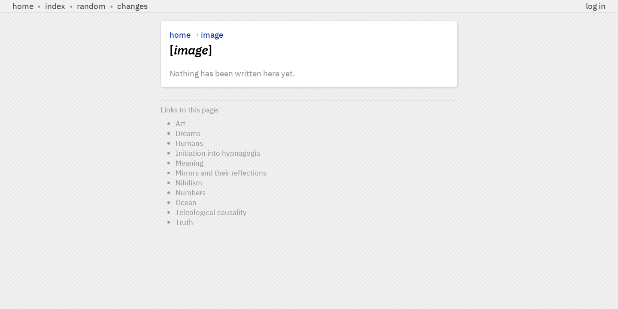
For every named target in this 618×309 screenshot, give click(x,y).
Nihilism (189, 183)
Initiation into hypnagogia (218, 153)
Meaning (189, 163)
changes (132, 5)
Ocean (186, 202)
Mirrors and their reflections (221, 173)
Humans (189, 143)
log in (596, 5)
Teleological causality (211, 212)
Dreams (188, 133)
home (22, 5)
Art (180, 123)
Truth (184, 222)
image (212, 34)
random (91, 5)
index (55, 5)
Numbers (191, 192)
